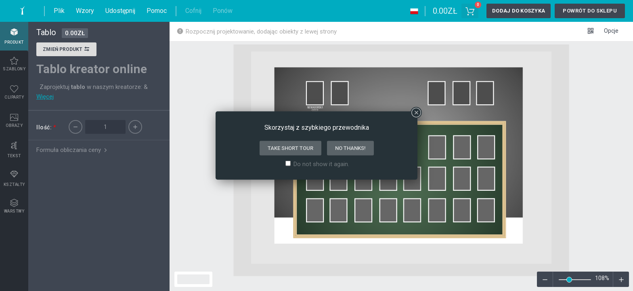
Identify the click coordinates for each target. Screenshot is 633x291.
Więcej (45, 96)
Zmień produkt (66, 50)
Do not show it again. (321, 164)
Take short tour (290, 148)
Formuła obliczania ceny (72, 150)
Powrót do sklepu (590, 11)
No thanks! (350, 148)
